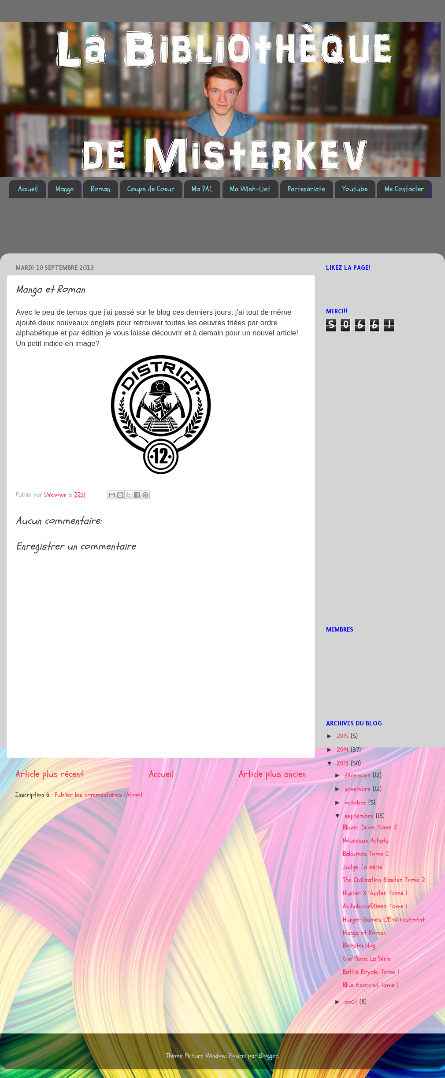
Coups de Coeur (150, 189)
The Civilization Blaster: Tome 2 (384, 880)
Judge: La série (362, 867)
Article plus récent (49, 774)
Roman (100, 189)
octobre (356, 802)
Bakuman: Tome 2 (366, 854)
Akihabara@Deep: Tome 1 (375, 906)
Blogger (268, 1055)
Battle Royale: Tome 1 (371, 972)
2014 (344, 750)
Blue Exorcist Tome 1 (371, 985)
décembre (359, 775)
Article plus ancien (272, 774)
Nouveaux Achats (366, 840)
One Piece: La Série (367, 958)
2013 (344, 763)
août (352, 1002)
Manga (65, 189)
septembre (360, 816)
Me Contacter (404, 189)
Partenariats (306, 189)
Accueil (28, 189)
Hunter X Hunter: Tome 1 (375, 893)
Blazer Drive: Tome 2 (370, 827)
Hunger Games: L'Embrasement (384, 919)
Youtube (354, 189)
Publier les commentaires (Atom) (98, 794)
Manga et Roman (364, 932)
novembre (359, 789)
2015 (344, 736)
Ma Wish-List (250, 189)
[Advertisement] (169, 231)
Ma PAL (202, 189)
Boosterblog (359, 945)
